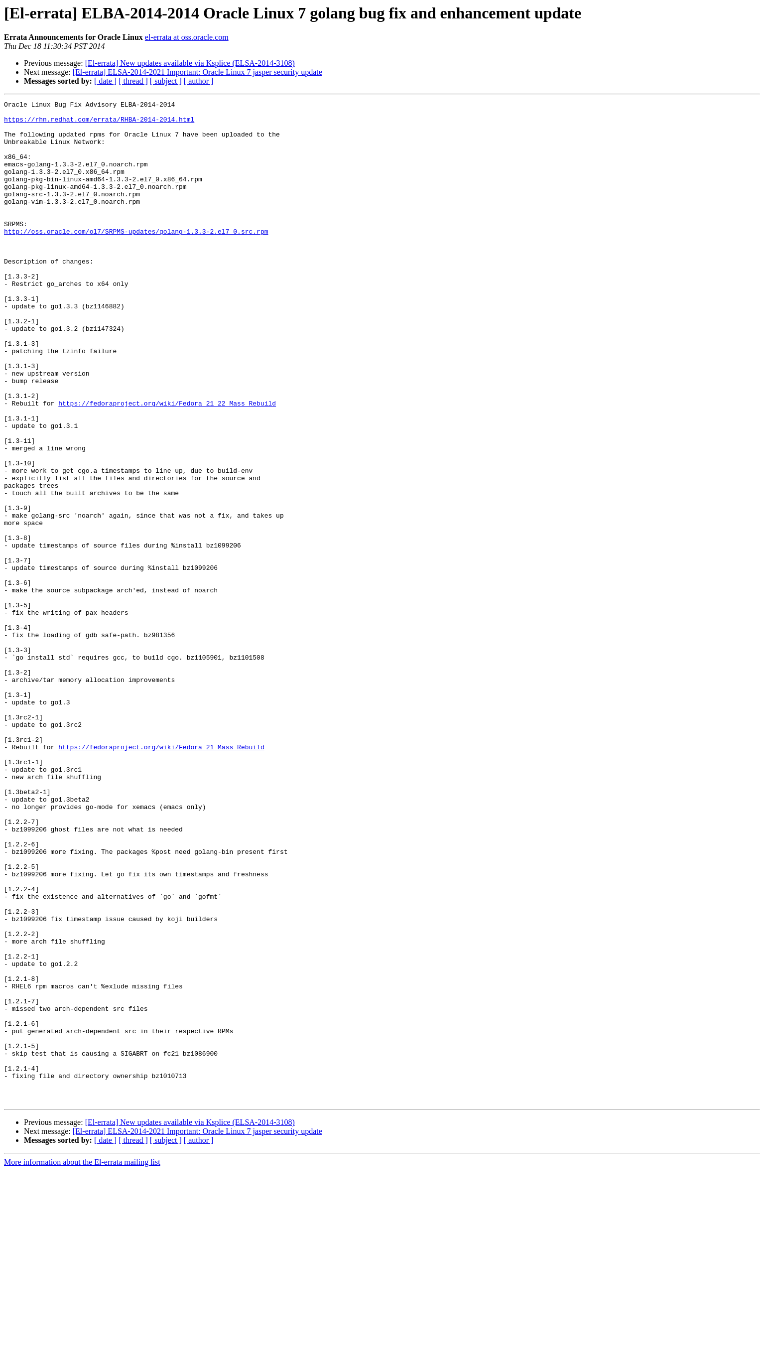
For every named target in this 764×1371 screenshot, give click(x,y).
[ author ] (199, 81)
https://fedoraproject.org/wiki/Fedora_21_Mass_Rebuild (161, 876)
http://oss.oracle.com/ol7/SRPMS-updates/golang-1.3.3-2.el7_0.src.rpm (136, 258)
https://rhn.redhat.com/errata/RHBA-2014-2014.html (99, 123)
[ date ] (105, 81)
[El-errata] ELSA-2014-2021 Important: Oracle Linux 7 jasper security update (197, 72)
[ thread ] (133, 81)
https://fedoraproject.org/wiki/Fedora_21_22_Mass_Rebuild (167, 464)
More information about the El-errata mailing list (82, 1362)
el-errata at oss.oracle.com (187, 37)
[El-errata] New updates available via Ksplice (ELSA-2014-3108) (190, 63)
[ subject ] (166, 81)
